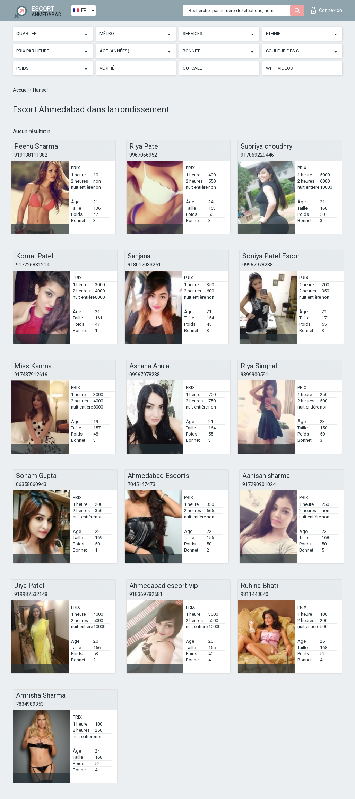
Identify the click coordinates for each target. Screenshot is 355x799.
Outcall (192, 68)
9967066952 (143, 155)
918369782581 (146, 594)
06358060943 (31, 484)
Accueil (21, 90)
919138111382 (30, 155)
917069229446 (257, 155)
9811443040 (254, 594)
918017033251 (144, 265)
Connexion (326, 10)
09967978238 (257, 265)
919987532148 (30, 594)
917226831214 (32, 265)
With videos (279, 68)
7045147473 (141, 484)
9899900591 (254, 374)
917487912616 (30, 374)
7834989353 (30, 704)
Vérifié (106, 68)
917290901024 (259, 484)
